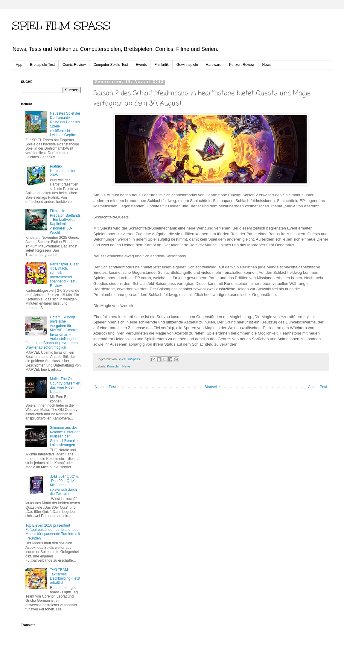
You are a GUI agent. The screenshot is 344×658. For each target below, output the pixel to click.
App (19, 65)
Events (141, 65)
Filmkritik (161, 65)
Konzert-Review (242, 65)
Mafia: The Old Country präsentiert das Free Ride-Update (65, 385)
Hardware (213, 65)
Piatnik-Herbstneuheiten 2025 (63, 170)
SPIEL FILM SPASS (61, 26)
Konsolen (114, 366)
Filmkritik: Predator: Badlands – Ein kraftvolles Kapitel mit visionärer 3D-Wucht (65, 222)
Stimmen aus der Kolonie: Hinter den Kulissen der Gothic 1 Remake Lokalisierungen (65, 436)
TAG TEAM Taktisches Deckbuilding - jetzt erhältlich (65, 576)
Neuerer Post (105, 387)
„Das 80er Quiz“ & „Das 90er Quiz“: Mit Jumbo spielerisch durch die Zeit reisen (64, 485)
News (266, 65)
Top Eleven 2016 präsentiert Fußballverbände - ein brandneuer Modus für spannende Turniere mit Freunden (52, 531)
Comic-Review (74, 65)
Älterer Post (317, 387)
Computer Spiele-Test (110, 65)
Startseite (212, 387)
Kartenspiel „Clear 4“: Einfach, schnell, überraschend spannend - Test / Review (64, 275)
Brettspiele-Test (42, 65)
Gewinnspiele (187, 65)
